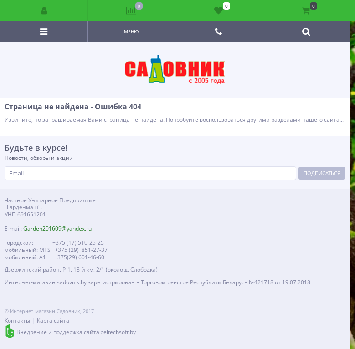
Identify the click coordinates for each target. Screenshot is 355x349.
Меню (131, 31)
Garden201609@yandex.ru (57, 228)
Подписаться (322, 172)
